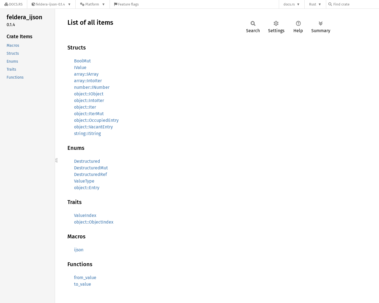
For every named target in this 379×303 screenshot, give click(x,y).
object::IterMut (89, 113)
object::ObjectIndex (93, 222)
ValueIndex (85, 215)
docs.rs (289, 4)
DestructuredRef (90, 174)
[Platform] (93, 4)
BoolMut (82, 61)
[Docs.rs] (13, 4)
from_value (85, 277)
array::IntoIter (88, 80)
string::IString (87, 133)
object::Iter (85, 107)
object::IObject (88, 94)
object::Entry (86, 187)
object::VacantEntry (93, 127)
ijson (78, 249)
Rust (312, 4)
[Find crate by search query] (356, 4)
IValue (80, 67)
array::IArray (86, 74)
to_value (82, 284)
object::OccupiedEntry (96, 120)
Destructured (87, 161)
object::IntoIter (89, 100)
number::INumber (92, 87)
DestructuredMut (91, 167)
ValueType (84, 181)
